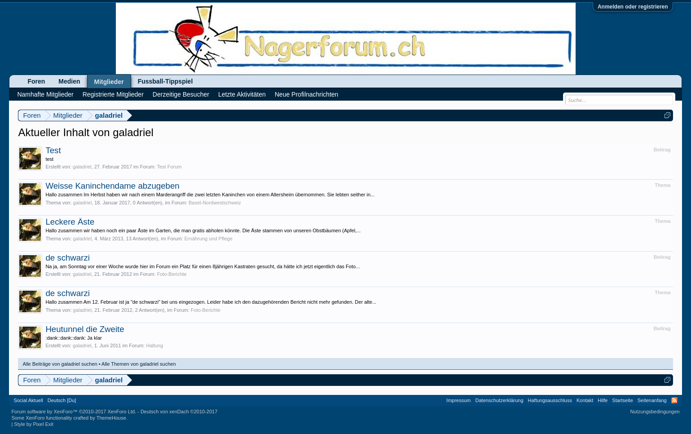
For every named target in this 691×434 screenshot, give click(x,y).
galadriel (82, 166)
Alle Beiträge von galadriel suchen (59, 364)
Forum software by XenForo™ (73, 411)
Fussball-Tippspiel (165, 81)
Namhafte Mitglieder (45, 94)
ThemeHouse (111, 418)
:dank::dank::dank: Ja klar (73, 338)
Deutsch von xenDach (179, 411)
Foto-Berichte (172, 274)
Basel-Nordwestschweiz (215, 202)
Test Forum (169, 166)
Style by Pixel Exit (33, 424)
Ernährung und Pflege (209, 238)
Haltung (154, 345)
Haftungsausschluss (550, 400)
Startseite (622, 400)
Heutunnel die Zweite (84, 329)
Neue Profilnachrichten (307, 94)
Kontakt (585, 400)
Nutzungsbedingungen (655, 411)
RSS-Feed (674, 400)
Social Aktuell (28, 400)
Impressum (458, 400)
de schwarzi (67, 257)
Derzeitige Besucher (181, 94)
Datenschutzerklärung (499, 400)
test (49, 159)
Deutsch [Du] (62, 400)
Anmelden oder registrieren (633, 7)
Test (53, 150)
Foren (36, 81)
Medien (69, 81)
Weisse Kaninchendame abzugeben (112, 185)
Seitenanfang (652, 400)
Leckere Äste (69, 221)
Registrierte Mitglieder (113, 94)
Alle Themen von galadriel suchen (138, 364)
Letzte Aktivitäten (242, 94)
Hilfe (602, 400)
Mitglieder (109, 81)
